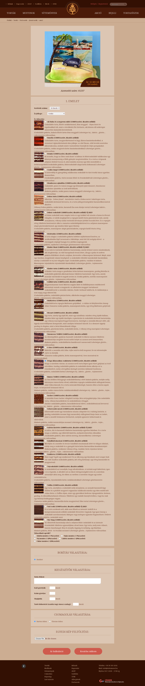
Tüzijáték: (38, 599)
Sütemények (49, 12)
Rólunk (10, 4)
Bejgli (112, 12)
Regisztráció (103, 4)
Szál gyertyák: (40, 588)
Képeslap (48, 677)
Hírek (47, 4)
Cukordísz (48, 674)
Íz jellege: (38, 114)
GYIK (54, 4)
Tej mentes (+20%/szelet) (45, 538)
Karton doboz (40, 621)
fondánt (38, 559)
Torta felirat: (39, 577)
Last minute (49, 679)
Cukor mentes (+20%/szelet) (46, 541)
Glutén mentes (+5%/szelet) (46, 536)
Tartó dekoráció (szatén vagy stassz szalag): (52, 604)
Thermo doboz (56, 621)
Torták (11, 12)
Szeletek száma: (41, 108)
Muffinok (29, 12)
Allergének (76, 679)
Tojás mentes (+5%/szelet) (73, 536)
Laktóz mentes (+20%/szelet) (72, 538)
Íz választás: (39, 119)
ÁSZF (29, 4)
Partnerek (75, 682)
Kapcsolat (20, 4)
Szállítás (38, 4)
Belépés (94, 4)
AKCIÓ (98, 12)
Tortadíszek (131, 12)
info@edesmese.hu (110, 668)
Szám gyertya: (40, 593)
